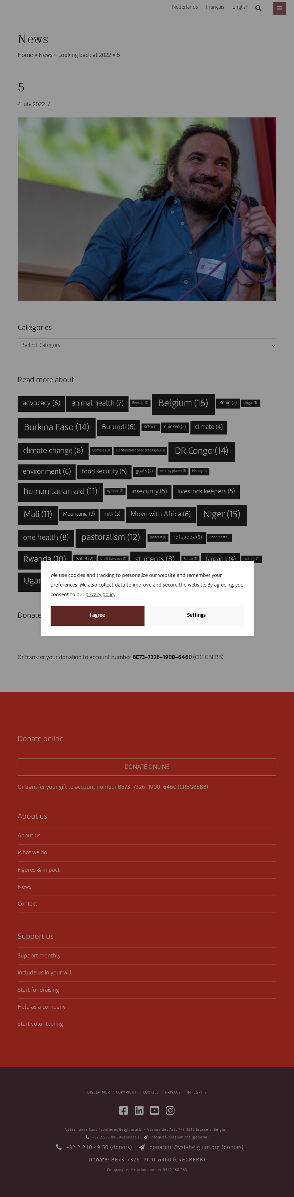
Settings (196, 615)
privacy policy (100, 595)
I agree (97, 615)
